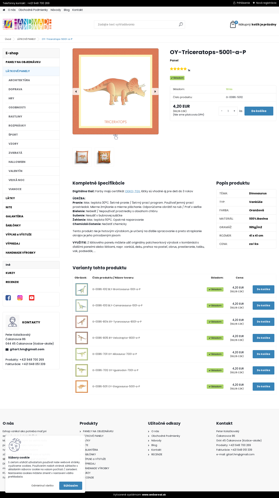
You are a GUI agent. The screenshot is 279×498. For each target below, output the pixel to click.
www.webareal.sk (154, 494)
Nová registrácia (266, 3)
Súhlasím (71, 486)
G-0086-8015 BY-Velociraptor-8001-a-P (116, 338)
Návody (56, 10)
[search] (181, 25)
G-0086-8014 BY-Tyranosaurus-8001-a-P (117, 321)
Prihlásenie (243, 3)
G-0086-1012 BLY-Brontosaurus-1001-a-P (116, 289)
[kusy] (228, 111)
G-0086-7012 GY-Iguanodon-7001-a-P (115, 370)
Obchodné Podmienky (33, 10)
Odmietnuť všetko (42, 485)
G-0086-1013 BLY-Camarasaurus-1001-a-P (117, 305)
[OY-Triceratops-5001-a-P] (116, 91)
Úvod (8, 39)
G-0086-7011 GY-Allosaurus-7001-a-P (114, 354)
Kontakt (77, 10)
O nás (12, 10)
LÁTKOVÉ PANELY (26, 39)
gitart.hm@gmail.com (27, 349)
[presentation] (76, 91)
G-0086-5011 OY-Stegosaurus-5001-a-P (116, 386)
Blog (67, 10)
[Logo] (27, 24)
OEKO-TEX (132, 191)
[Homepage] (4, 10)
